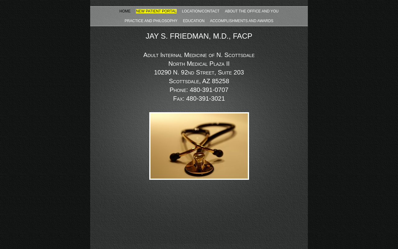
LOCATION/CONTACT (201, 11)
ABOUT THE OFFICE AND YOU (252, 11)
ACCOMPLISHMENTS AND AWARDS (241, 21)
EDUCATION (194, 21)
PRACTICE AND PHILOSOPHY (151, 21)
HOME (125, 11)
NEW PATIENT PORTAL (156, 11)
